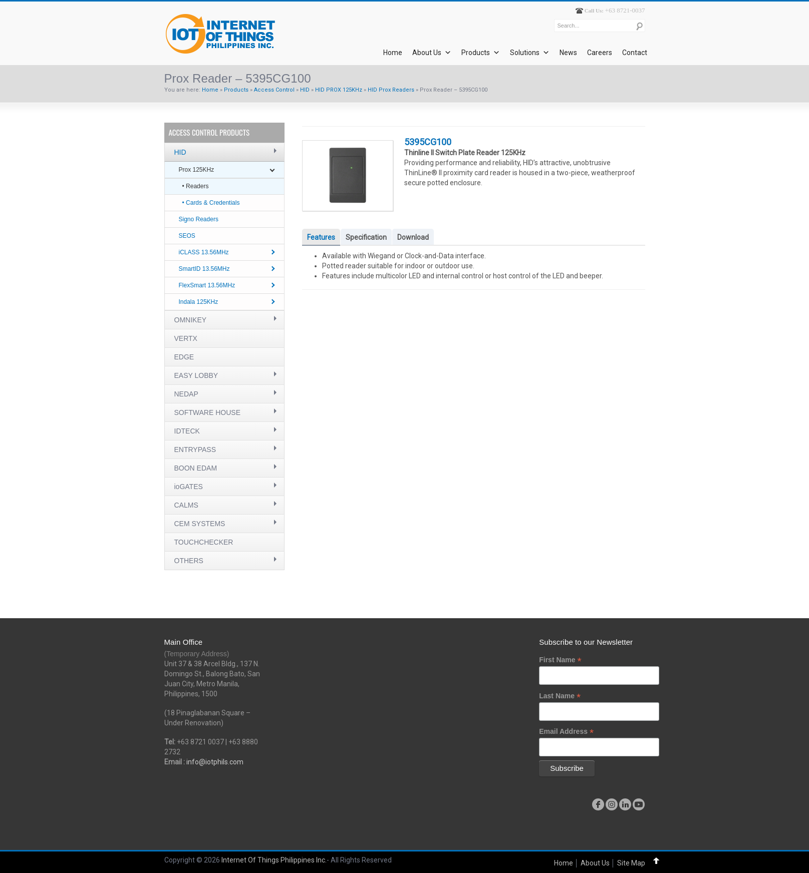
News (568, 53)
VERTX (185, 338)
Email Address (566, 731)
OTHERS (188, 561)
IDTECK (187, 431)
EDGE (184, 357)
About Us (431, 53)
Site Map (631, 863)
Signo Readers (198, 219)
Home (392, 53)
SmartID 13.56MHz (204, 268)
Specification (366, 237)
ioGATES (188, 487)
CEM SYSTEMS (199, 524)
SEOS (187, 235)
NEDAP (186, 394)
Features (321, 237)
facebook (598, 804)
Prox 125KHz (196, 169)
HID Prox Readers (391, 90)
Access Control (274, 90)
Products (480, 53)
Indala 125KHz (198, 301)
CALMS (186, 505)
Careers (599, 53)
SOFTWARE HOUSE (207, 412)
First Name (560, 660)
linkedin (625, 804)
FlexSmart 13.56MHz (207, 285)
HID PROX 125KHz (338, 90)
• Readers (195, 186)
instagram (612, 804)
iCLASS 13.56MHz (204, 252)
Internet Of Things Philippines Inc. (274, 860)
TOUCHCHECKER (203, 542)
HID (305, 90)
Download (413, 237)
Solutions (530, 53)
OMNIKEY (190, 320)
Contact (634, 53)
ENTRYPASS (195, 450)
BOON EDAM (195, 468)
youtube (639, 804)
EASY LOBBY (196, 375)
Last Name (560, 696)
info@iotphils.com (214, 762)
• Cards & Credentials (211, 202)
